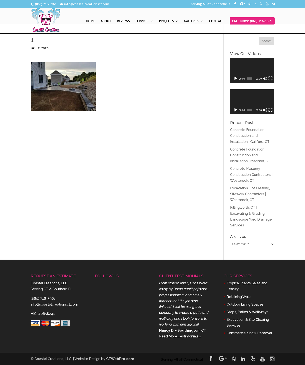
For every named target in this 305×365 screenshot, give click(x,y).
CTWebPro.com (120, 359)
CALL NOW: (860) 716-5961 (252, 21)
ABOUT (106, 21)
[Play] (236, 78)
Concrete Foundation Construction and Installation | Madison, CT (250, 155)
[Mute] (265, 78)
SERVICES (142, 21)
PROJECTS (166, 21)
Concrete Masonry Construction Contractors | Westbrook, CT (251, 174)
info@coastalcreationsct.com (54, 304)
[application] (252, 70)
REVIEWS (123, 21)
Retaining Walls (239, 297)
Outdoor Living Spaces (245, 304)
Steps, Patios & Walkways (247, 312)
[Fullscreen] (270, 78)
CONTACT (216, 21)
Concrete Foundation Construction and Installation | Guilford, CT (250, 136)
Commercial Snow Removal (249, 333)
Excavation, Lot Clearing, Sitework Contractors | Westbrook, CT (250, 194)
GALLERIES (191, 21)
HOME (90, 21)
